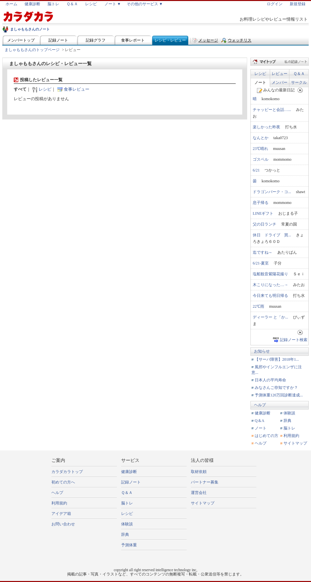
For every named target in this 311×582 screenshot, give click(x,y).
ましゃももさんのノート (30, 29)
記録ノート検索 (293, 339)
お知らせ (262, 351)
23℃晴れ (260, 148)
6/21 (256, 170)
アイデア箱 (61, 513)
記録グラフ (95, 40)
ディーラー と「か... (270, 317)
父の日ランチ (264, 224)
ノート (260, 82)
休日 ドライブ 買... (272, 235)
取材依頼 (199, 471)
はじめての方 (266, 435)
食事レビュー (76, 89)
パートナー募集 (204, 482)
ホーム (11, 4)
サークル (299, 82)
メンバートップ (21, 40)
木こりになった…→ (270, 284)
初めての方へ (63, 482)
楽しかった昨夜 (266, 127)
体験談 (289, 413)
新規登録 (297, 4)
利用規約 (291, 435)
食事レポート (133, 40)
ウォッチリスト (239, 41)
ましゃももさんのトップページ (32, 49)
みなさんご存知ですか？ (276, 387)
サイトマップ (295, 443)
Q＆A (259, 420)
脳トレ (53, 4)
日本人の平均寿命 (270, 380)
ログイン (275, 4)
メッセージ (208, 40)
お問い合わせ (63, 524)
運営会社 (199, 492)
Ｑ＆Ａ (72, 4)
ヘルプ (260, 405)
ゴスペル (260, 159)
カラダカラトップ (67, 471)
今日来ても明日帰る (270, 295)
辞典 (287, 420)
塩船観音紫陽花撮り (270, 274)
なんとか (260, 138)
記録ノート (58, 40)
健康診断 (32, 4)
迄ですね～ (262, 252)
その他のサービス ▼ (145, 4)
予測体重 (129, 545)
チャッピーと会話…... (272, 109)
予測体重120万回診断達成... (279, 395)
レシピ (91, 4)
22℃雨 (258, 306)
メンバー (279, 82)
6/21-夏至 (261, 263)
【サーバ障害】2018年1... (277, 359)
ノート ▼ (112, 4)
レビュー (279, 73)
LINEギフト (263, 213)
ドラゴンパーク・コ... (272, 192)
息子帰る (260, 202)
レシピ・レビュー (170, 40)
